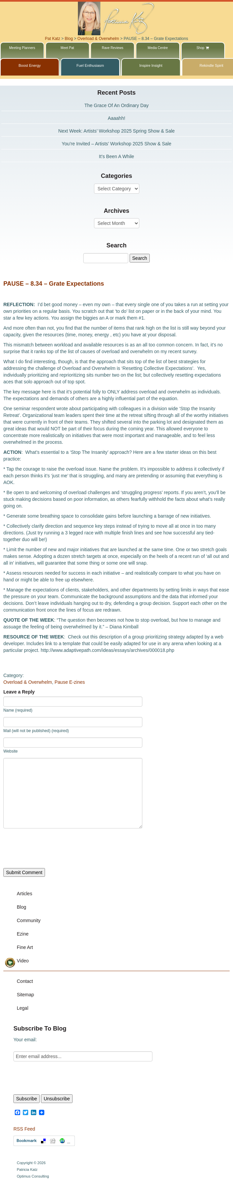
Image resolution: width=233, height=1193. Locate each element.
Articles (24, 893)
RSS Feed (24, 1129)
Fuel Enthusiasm (90, 65)
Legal (22, 1008)
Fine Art (25, 947)
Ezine (23, 934)
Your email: (25, 1039)
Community (29, 920)
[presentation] (54, 848)
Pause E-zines (70, 682)
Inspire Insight (150, 65)
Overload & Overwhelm (27, 682)
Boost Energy (29, 65)
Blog (21, 907)
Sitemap (25, 994)
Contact (25, 981)
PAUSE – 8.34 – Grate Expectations (53, 283)
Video (23, 960)
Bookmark (44, 1141)
